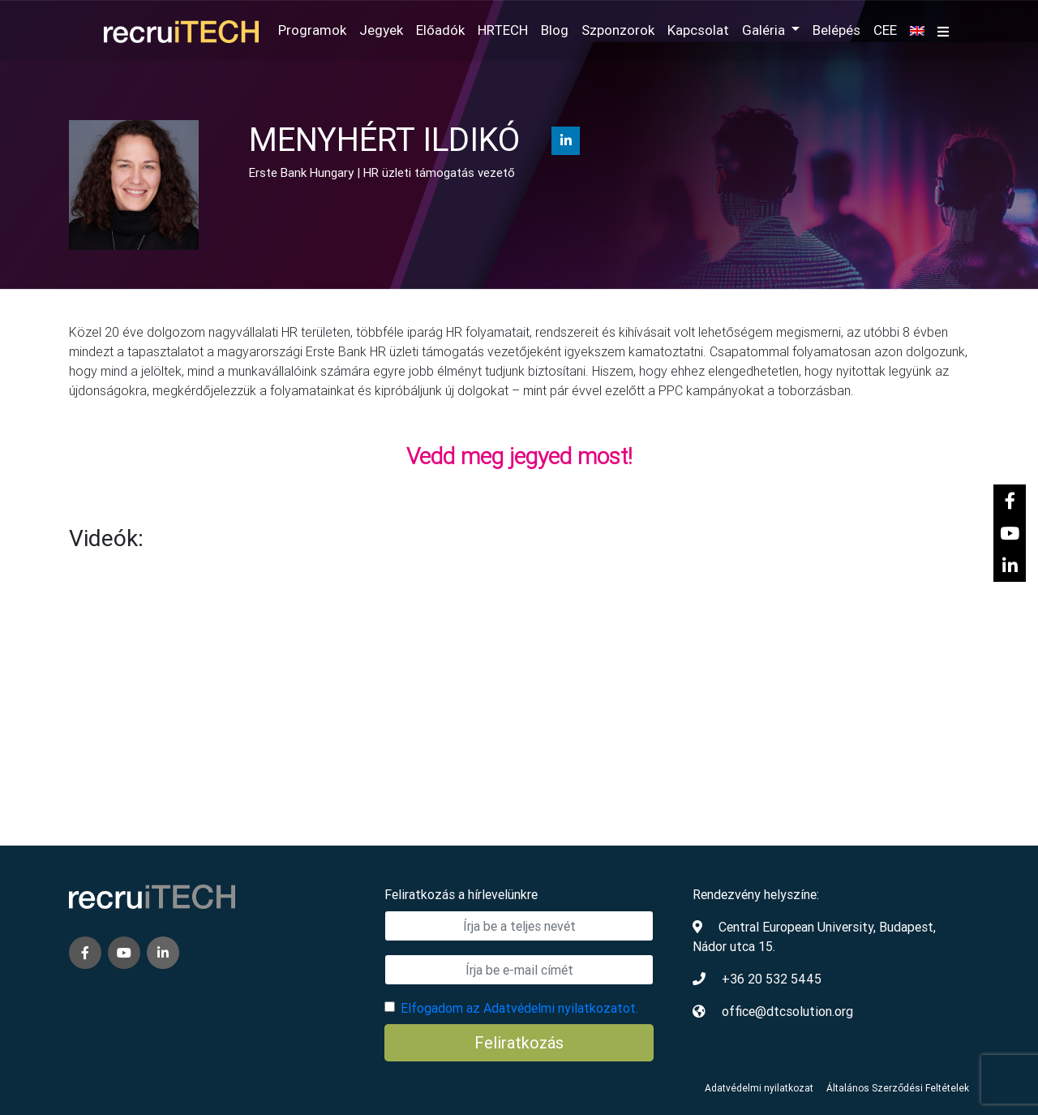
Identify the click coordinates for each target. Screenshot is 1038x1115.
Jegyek (381, 30)
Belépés (836, 30)
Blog (554, 30)
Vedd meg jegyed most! (519, 456)
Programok (312, 30)
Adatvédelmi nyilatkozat (759, 1088)
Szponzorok (617, 30)
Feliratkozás (519, 1042)
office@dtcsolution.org (787, 1011)
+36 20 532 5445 (771, 979)
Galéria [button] (765, 30)
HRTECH (503, 30)
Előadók (440, 30)
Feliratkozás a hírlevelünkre (461, 894)
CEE (885, 30)
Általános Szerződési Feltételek (897, 1088)
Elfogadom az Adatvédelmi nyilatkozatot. (519, 1008)
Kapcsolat (698, 30)
